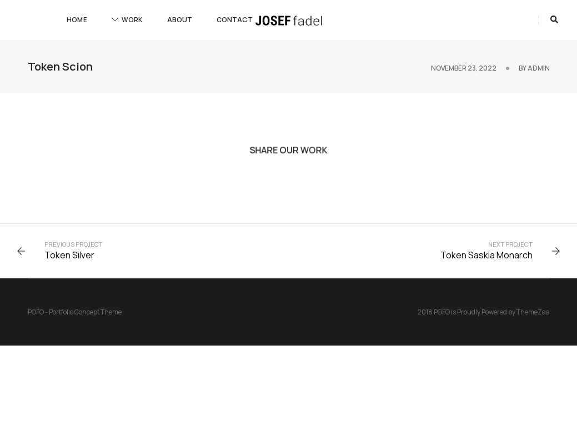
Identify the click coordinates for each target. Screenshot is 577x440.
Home (77, 19)
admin (539, 68)
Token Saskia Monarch (486, 255)
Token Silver (69, 255)
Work (127, 19)
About (180, 19)
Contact (235, 19)
